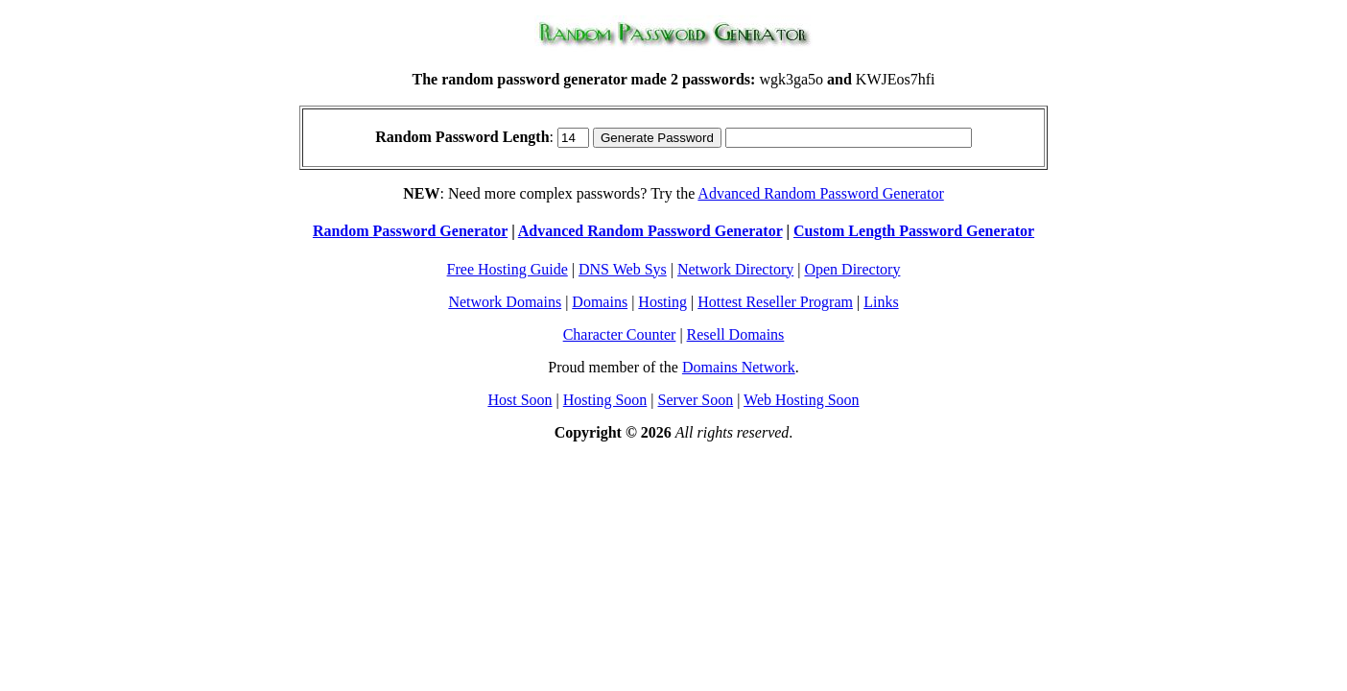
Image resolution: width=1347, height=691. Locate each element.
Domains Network (738, 367)
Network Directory (735, 269)
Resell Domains (736, 334)
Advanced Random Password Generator (820, 193)
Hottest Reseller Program (775, 302)
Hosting (662, 302)
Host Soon (519, 400)
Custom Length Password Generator (913, 231)
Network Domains (504, 302)
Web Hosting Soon (802, 400)
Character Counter (619, 334)
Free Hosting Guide (507, 269)
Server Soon (696, 400)
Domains (599, 302)
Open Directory (852, 269)
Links (880, 302)
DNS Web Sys (623, 269)
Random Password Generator (410, 231)
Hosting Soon (605, 400)
